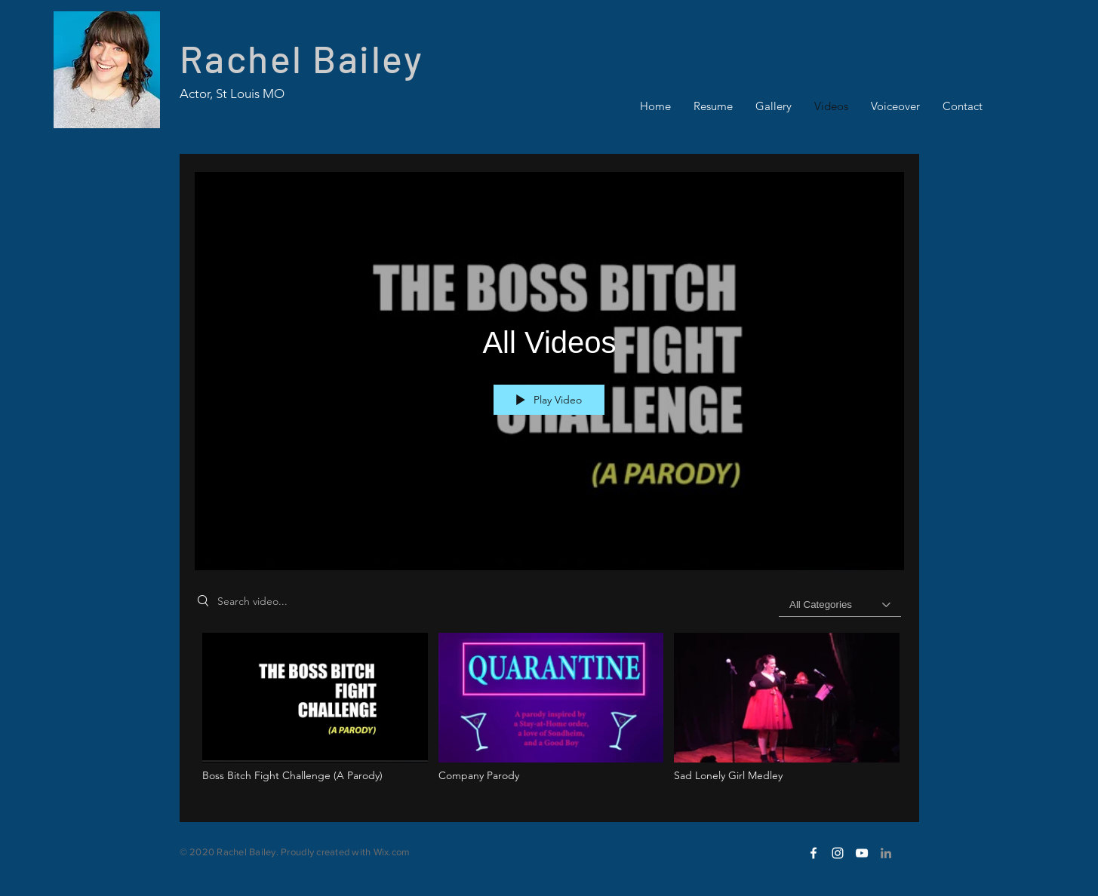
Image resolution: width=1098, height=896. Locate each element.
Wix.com (392, 852)
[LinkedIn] (885, 853)
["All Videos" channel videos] (549, 716)
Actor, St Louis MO (232, 93)
